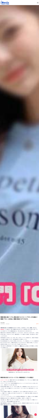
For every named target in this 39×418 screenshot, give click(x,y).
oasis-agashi (3, 322)
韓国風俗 (2, 329)
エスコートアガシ (4, 380)
